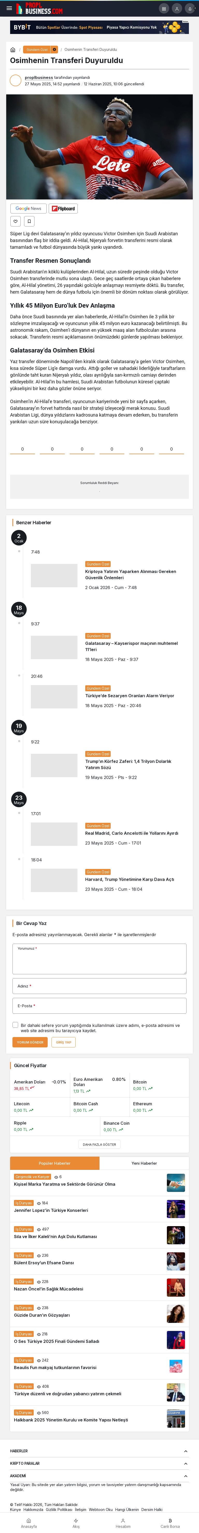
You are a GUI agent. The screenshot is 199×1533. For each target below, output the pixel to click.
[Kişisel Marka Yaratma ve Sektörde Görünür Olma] (99, 1183)
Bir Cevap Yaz (31, 923)
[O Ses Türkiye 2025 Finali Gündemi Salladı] (99, 1340)
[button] (164, 8)
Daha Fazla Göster (99, 1145)
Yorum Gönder (30, 1042)
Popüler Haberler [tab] (54, 1163)
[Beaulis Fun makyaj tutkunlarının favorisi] (99, 1366)
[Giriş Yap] (177, 8)
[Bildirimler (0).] (190, 8)
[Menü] (9, 8)
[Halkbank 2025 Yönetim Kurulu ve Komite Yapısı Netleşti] (99, 1419)
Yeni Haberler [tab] (144, 1163)
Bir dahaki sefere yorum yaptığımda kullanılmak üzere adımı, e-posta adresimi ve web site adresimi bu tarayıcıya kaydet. (100, 1028)
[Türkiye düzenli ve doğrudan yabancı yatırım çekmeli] (99, 1392)
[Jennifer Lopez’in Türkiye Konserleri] (99, 1209)
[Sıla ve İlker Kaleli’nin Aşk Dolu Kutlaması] (99, 1235)
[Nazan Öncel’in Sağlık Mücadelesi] (99, 1288)
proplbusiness (39, 77)
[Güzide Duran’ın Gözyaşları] (99, 1314)
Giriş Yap (63, 1042)
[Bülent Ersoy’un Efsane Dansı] (99, 1261)
